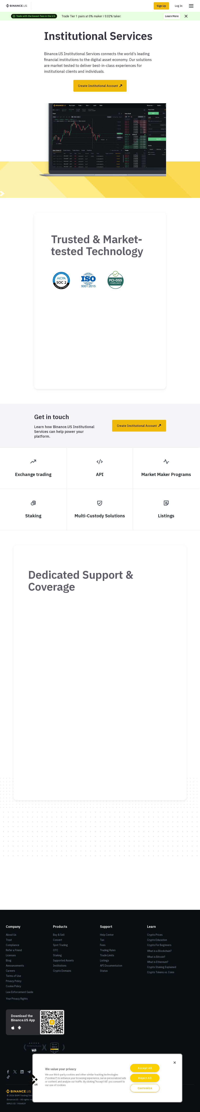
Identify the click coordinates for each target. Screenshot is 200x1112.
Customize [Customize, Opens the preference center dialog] (145, 1088)
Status (104, 970)
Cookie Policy (13, 986)
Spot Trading (60, 945)
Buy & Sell (59, 934)
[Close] (175, 1063)
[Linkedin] (22, 1073)
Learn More (172, 16)
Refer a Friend (14, 950)
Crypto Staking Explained (161, 967)
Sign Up (161, 6)
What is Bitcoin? (156, 956)
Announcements (15, 965)
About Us (11, 934)
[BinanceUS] (18, 6)
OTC (55, 950)
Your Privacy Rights (17, 998)
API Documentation (111, 965)
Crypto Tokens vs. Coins (160, 972)
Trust (9, 940)
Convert (57, 940)
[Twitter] (15, 1073)
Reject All (144, 1078)
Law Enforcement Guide (19, 992)
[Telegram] (29, 1073)
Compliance (12, 945)
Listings (104, 960)
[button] (32, 1079)
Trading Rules (108, 950)
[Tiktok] (8, 1078)
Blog (8, 960)
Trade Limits (107, 955)
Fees (103, 945)
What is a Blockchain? (159, 951)
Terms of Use (13, 976)
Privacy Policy (13, 981)
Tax (102, 940)
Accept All (145, 1068)
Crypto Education (157, 940)
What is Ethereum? (157, 962)
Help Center (107, 934)
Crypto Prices (155, 934)
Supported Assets (63, 960)
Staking (57, 955)
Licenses (11, 955)
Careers (10, 970)
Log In (178, 6)
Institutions (59, 965)
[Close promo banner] (186, 16)
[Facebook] (8, 1073)
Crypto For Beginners (159, 945)
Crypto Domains (62, 970)
